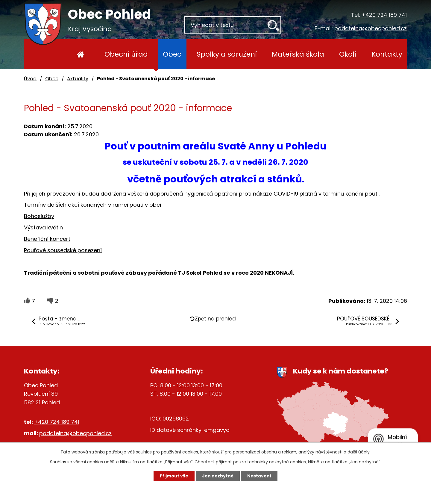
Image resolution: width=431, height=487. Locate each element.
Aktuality (77, 78)
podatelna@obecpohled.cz (370, 28)
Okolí (347, 54)
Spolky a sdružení (227, 54)
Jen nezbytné (217, 476)
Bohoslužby (39, 216)
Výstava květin (43, 227)
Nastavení (259, 476)
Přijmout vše (174, 476)
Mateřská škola (298, 54)
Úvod (80, 54)
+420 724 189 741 (384, 15)
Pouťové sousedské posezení (63, 250)
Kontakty (386, 54)
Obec (172, 54)
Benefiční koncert (47, 239)
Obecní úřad (126, 54)
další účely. (359, 452)
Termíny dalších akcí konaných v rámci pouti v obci (92, 204)
